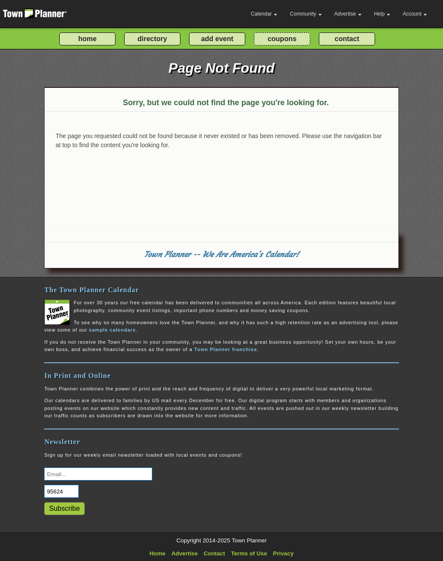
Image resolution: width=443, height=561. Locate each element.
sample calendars (112, 329)
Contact (214, 553)
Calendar (264, 14)
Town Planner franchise (225, 349)
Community (306, 14)
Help (382, 14)
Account (415, 14)
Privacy (283, 553)
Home (157, 553)
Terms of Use (249, 553)
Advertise (348, 14)
